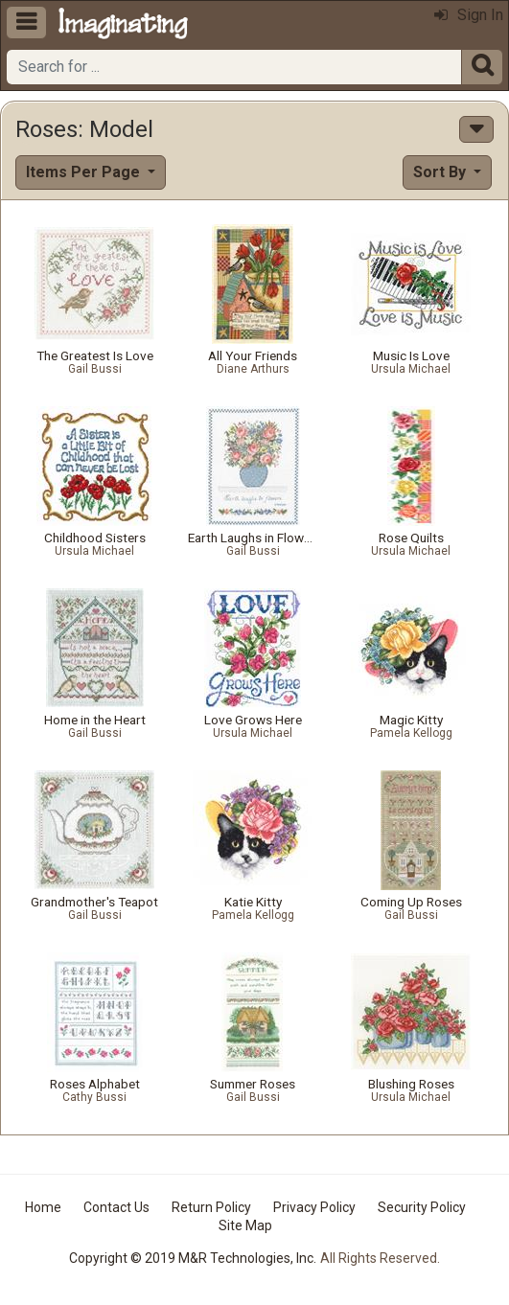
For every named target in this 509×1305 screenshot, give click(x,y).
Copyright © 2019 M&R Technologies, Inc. (192, 1258)
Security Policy (422, 1207)
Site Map (245, 1225)
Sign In (468, 15)
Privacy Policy (314, 1207)
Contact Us (116, 1207)
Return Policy (211, 1207)
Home (43, 1207)
